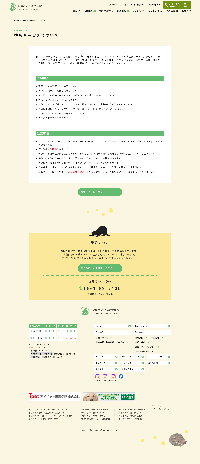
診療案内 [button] (121, 13)
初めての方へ (106, 13)
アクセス (113, 7)
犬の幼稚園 (172, 13)
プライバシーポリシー (39, 429)
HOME (76, 13)
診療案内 (139, 339)
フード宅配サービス (145, 352)
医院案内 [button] (88, 13)
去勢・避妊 (140, 343)
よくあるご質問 (127, 7)
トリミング (138, 13)
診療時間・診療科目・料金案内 (111, 343)
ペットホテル (155, 13)
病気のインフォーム (131, 358)
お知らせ (186, 13)
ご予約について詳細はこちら (97, 268)
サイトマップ (35, 426)
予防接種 (156, 339)
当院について (102, 339)
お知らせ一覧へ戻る (91, 192)
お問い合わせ (154, 7)
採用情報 (141, 7)
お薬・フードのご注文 (146, 348)
